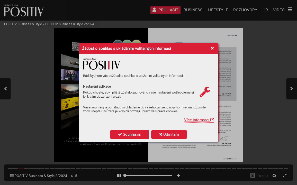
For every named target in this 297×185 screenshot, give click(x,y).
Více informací (199, 120)
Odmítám (169, 134)
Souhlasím (129, 134)
